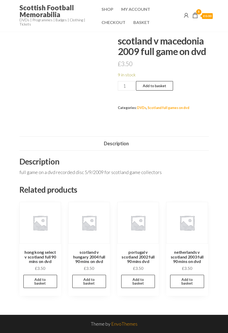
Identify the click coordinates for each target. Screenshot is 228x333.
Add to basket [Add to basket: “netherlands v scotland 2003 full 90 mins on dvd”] (187, 281)
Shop (107, 9)
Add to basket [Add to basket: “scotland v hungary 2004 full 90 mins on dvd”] (89, 281)
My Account (135, 9)
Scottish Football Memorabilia (46, 11)
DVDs (141, 108)
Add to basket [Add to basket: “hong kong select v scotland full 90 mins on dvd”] (40, 281)
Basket (141, 22)
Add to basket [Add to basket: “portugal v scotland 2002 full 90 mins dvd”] (138, 281)
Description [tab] (116, 143)
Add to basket (154, 85)
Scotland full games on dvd (168, 108)
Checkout (113, 22)
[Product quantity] (126, 86)
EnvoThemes (124, 324)
